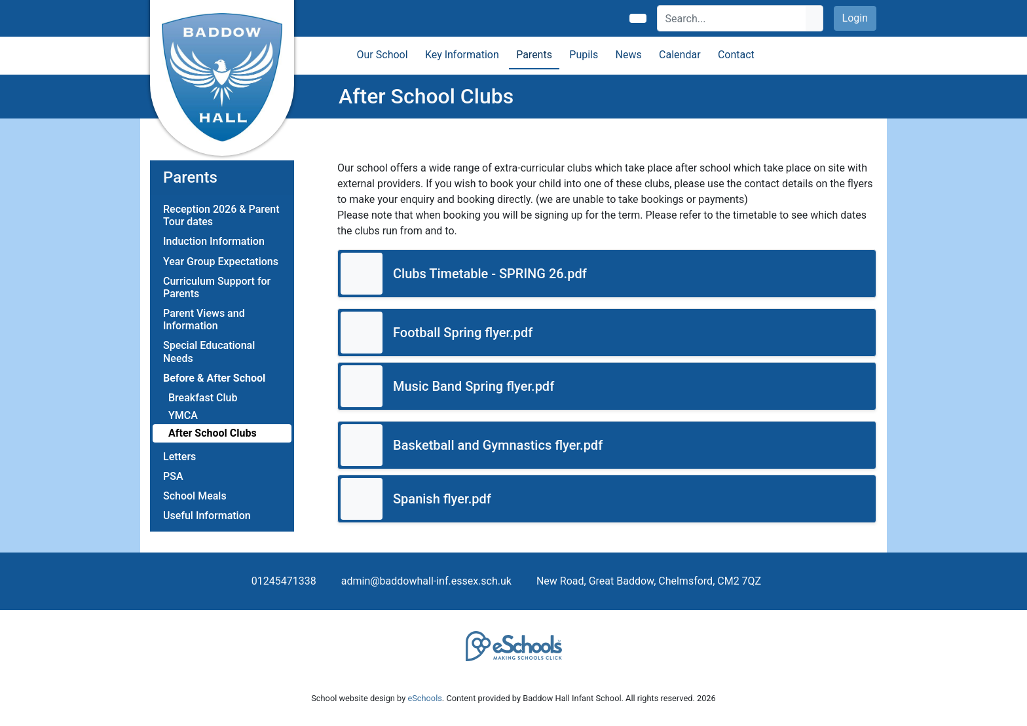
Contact (736, 54)
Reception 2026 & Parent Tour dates (221, 215)
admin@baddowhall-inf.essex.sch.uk (426, 581)
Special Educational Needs (209, 351)
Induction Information (214, 241)
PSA (173, 476)
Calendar (679, 54)
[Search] (732, 18)
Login (855, 18)
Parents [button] (534, 54)
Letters (179, 456)
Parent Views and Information (204, 319)
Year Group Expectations (220, 261)
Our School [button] (382, 54)
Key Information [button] (462, 54)
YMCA (183, 415)
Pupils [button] (583, 54)
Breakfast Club (202, 397)
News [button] (629, 54)
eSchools (424, 698)
